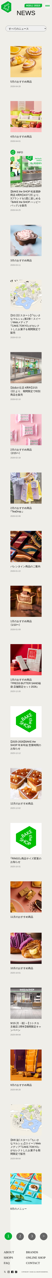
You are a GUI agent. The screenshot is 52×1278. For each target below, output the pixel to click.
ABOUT (9, 1252)
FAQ (7, 1263)
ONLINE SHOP (36, 1257)
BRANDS (32, 1252)
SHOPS (8, 1257)
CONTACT (33, 1263)
